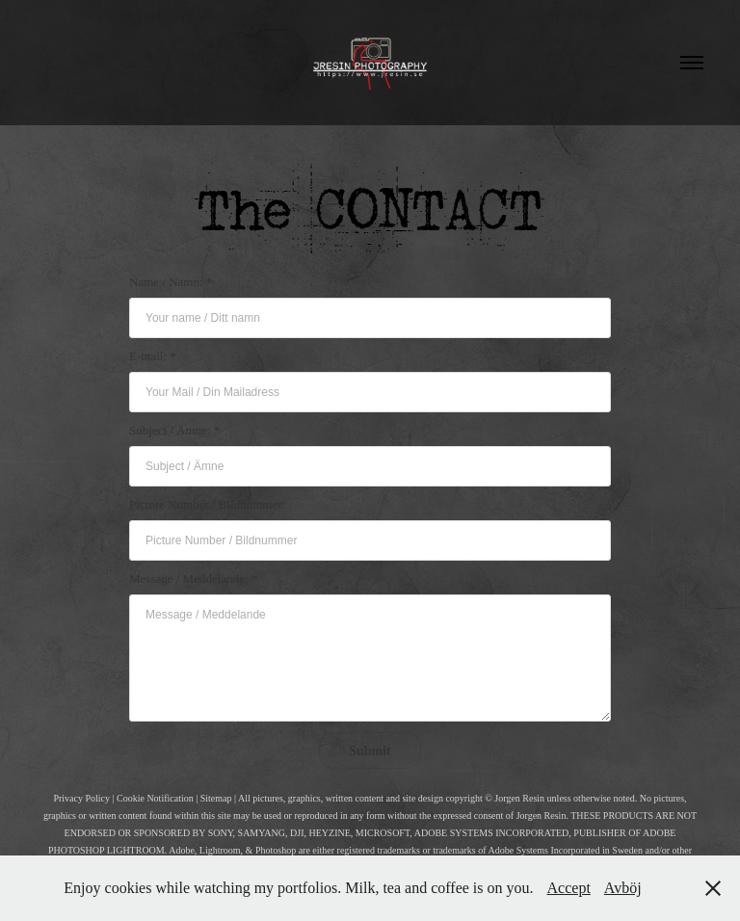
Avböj (623, 888)
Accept (569, 888)
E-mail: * (152, 356)
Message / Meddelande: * (193, 578)
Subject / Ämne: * (174, 430)
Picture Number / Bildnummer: (207, 504)
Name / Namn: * (170, 282)
